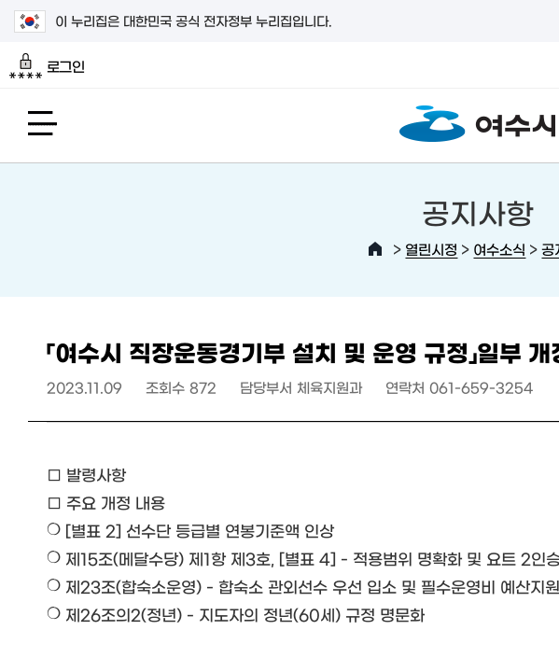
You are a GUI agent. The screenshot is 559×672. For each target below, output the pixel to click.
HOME (375, 249)
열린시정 (431, 249)
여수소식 (499, 249)
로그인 (47, 66)
